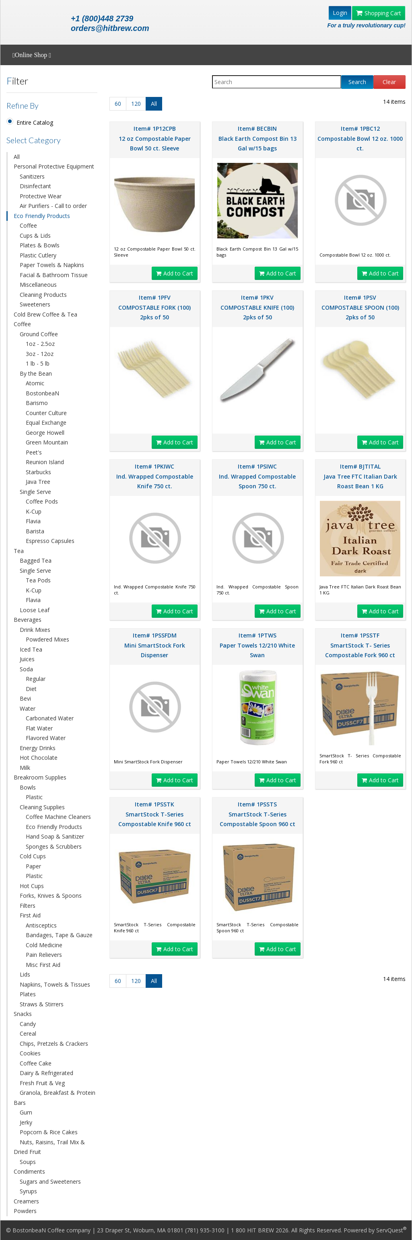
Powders (25, 1211)
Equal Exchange (46, 422)
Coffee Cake (36, 1063)
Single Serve (35, 492)
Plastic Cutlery (38, 255)
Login (340, 12)
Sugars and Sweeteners (50, 1181)
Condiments (29, 1171)
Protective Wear (41, 196)
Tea (19, 551)
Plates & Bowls (40, 245)
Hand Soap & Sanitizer (55, 836)
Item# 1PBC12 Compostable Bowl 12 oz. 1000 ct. (360, 138)
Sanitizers (32, 176)
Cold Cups (33, 856)
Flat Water (39, 728)
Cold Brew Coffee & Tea (45, 314)
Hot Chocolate (39, 757)
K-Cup (33, 511)
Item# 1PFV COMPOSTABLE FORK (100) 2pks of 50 (154, 307)
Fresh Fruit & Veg (42, 1083)
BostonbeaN (42, 393)
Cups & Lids (35, 235)
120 (136, 103)
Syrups (28, 1191)
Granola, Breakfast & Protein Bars (54, 1097)
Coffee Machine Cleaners (58, 816)
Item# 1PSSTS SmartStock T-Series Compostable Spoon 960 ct (257, 814)
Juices (27, 659)
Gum (26, 1112)
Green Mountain (47, 442)
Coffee (28, 225)
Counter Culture (46, 413)
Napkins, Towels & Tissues (55, 984)
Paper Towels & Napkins (52, 265)
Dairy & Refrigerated (46, 1073)
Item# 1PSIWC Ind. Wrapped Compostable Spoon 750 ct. (257, 476)
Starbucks (38, 472)
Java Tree (38, 481)
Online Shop (31, 55)
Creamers (26, 1201)
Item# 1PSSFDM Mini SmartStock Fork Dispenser (154, 645)
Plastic (34, 797)
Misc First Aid (43, 965)
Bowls (28, 787)
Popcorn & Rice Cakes (49, 1132)
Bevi (25, 698)
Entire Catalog (34, 122)
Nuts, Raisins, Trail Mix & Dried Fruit (49, 1147)
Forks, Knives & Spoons (51, 895)
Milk (25, 767)
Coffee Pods (42, 501)
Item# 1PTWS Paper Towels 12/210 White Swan (257, 645)
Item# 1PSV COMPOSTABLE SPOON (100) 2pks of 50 (360, 307)
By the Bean (36, 373)
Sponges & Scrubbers (54, 846)
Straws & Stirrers (42, 1004)
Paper (33, 866)
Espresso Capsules (50, 541)
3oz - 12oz (40, 354)
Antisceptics (41, 925)
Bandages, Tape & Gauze (59, 935)
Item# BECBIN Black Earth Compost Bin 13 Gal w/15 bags (257, 138)
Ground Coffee (39, 334)
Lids (25, 974)
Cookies (30, 1053)
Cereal (28, 1033)
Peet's (34, 452)
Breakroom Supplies (40, 777)
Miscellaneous (38, 284)
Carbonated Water (50, 718)
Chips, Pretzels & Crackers (54, 1043)
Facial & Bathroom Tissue (54, 275)
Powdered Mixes (47, 639)
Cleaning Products (43, 294)
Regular (35, 679)
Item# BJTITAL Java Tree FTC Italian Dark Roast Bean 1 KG (360, 476)
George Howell (45, 432)
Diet (31, 689)
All (17, 156)
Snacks (23, 1014)
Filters (27, 905)
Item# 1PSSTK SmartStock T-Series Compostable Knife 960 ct (154, 814)
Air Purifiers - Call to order (53, 206)
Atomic (35, 383)
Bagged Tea (36, 560)
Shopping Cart (378, 13)
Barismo (37, 403)
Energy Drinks (38, 748)
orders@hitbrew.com (110, 28)
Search (357, 82)
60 (118, 103)
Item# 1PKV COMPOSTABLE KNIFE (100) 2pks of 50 (257, 307)
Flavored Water (46, 738)
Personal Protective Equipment (54, 166)
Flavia (33, 521)
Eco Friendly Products (42, 216)
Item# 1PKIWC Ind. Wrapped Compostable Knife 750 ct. (154, 476)
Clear (389, 82)
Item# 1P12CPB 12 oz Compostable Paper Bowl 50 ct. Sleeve (155, 138)
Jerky (26, 1122)
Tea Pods (38, 580)
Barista (35, 531)
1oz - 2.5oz (40, 344)
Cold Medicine (44, 945)
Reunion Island (45, 462)
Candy (28, 1024)
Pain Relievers (44, 954)
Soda (26, 669)
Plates (28, 994)
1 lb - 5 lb (37, 363)
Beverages (27, 619)
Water (27, 708)
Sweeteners (35, 304)
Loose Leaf (34, 610)
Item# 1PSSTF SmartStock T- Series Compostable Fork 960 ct (360, 645)
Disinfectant (35, 186)
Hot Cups (32, 886)
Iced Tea (31, 649)
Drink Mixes (35, 629)
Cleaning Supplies (42, 807)
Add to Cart (174, 273)
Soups (28, 1162)
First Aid (30, 915)
